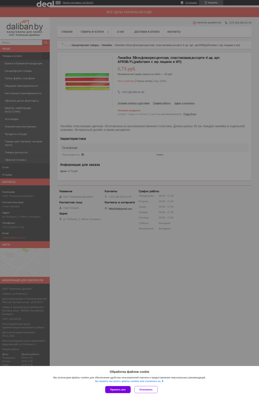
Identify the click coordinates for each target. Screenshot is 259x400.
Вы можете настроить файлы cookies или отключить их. (128, 381)
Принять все (118, 389)
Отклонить (146, 389)
